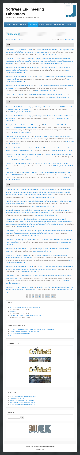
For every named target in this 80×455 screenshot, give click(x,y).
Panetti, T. (9, 201)
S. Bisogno (52, 189)
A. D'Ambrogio (21, 67)
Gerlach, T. (9, 58)
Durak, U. (9, 94)
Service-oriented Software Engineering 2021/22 (23, 396)
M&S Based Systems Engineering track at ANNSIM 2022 (25, 307)
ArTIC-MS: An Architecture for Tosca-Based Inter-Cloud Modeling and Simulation (32, 329)
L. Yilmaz (21, 221)
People (15, 24)
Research (23, 24)
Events (41, 24)
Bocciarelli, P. (10, 67)
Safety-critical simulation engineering (49, 94)
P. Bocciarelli (21, 49)
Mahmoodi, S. (10, 210)
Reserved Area (40, 449)
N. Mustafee (44, 239)
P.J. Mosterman (43, 219)
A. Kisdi (38, 49)
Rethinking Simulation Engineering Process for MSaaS (24, 331)
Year (20, 40)
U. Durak (17, 58)
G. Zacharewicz (48, 125)
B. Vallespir (25, 125)
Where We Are (59, 24)
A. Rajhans (33, 219)
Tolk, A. (8, 219)
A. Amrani (16, 125)
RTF (72, 40)
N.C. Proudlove (22, 189)
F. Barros (15, 219)
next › (48, 296)
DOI (40, 54)
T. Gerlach (26, 210)
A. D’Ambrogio (29, 58)
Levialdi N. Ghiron (66, 189)
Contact (68, 24)
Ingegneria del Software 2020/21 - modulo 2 (22, 400)
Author (8, 40)
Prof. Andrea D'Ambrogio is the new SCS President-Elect (25, 315)
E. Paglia (39, 76)
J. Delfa (29, 49)
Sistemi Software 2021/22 (17, 398)
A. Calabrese (43, 189)
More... (10, 335)
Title (12, 40)
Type (15, 40)
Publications (33, 24)
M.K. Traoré (62, 219)
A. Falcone (20, 136)
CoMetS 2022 (13, 311)
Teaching (49, 24)
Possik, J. (9, 125)
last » (54, 296)
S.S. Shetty (53, 219)
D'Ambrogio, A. (11, 49)
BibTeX (67, 40)
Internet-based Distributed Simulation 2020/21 (22, 402)
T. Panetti (39, 85)
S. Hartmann (35, 210)
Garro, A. (9, 255)
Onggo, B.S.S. (11, 189)
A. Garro (28, 136)
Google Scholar (47, 54)
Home (9, 24)
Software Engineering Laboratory (45, 446)
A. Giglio (29, 76)
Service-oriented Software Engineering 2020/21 (23, 404)
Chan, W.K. (10, 239)
